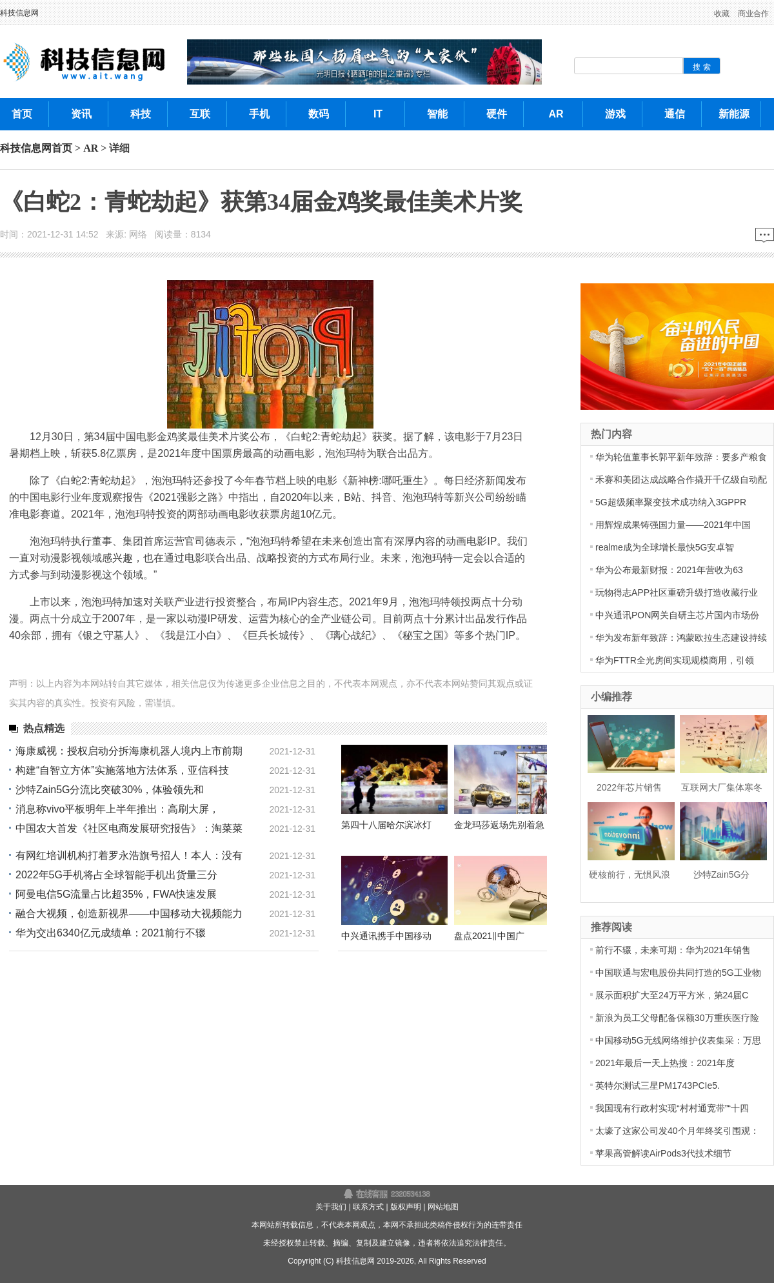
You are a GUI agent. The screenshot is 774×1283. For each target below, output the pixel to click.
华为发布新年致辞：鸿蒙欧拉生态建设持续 (681, 637)
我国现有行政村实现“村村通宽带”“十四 (672, 1108)
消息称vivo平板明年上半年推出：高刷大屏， (117, 808)
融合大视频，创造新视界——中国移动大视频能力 (129, 913)
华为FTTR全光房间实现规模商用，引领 (674, 660)
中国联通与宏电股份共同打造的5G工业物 (678, 972)
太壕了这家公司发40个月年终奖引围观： (677, 1131)
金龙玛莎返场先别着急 (499, 825)
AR (90, 148)
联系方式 (368, 1206)
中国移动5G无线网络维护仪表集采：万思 (678, 1040)
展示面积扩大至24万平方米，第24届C (671, 995)
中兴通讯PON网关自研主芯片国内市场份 (677, 615)
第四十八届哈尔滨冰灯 (386, 825)
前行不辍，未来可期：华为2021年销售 (673, 950)
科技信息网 (19, 12)
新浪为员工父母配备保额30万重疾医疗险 (677, 1018)
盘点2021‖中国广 (489, 936)
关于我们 (330, 1206)
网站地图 (443, 1206)
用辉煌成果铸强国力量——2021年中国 (673, 525)
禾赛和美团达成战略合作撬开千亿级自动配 (681, 479)
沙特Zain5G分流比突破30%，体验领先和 (109, 789)
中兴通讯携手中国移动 (386, 936)
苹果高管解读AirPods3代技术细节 (663, 1153)
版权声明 (405, 1206)
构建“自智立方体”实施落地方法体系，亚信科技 (122, 770)
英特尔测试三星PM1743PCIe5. (657, 1085)
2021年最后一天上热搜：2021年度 (665, 1063)
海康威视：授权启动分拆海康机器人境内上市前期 (129, 750)
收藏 (721, 13)
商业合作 (753, 13)
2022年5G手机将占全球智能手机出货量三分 (116, 874)
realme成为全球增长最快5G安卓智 (664, 547)
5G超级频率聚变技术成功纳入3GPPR (670, 502)
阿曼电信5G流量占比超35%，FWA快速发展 (116, 894)
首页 (62, 148)
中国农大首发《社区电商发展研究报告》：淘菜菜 (129, 828)
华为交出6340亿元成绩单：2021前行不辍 (110, 932)
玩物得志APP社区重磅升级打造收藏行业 (676, 592)
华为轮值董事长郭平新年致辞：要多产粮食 (681, 457)
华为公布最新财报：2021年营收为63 (669, 570)
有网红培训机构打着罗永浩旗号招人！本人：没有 (129, 855)
